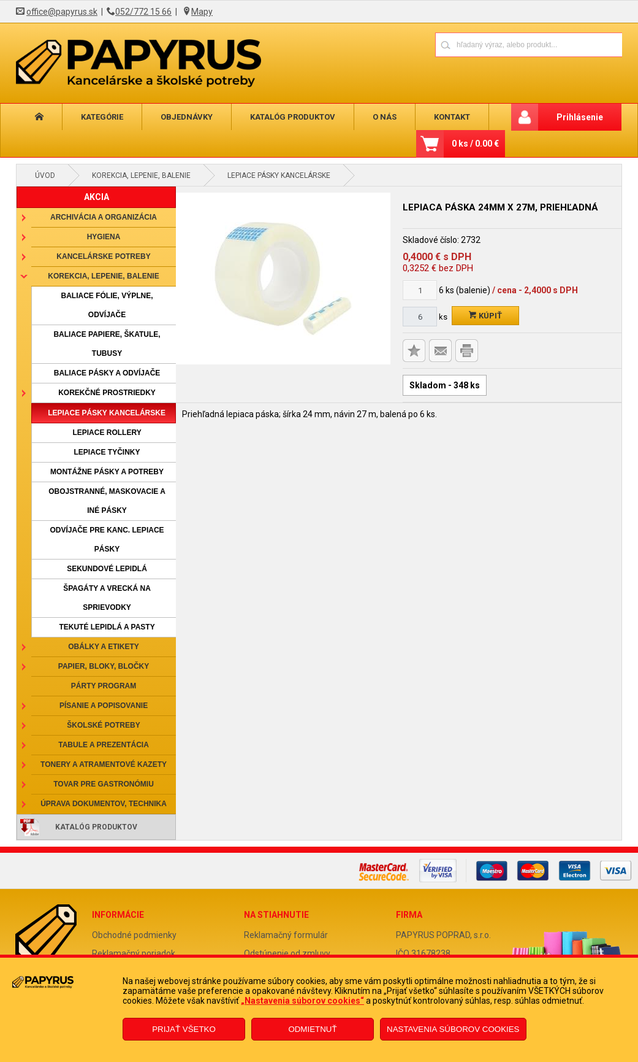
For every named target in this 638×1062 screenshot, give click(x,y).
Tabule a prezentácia (103, 745)
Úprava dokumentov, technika (103, 803)
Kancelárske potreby (103, 256)
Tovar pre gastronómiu (103, 784)
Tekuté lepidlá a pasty (106, 627)
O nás (377, 116)
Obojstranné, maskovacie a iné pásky (106, 501)
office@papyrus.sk (61, 12)
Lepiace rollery (106, 432)
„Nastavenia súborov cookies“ (302, 1001)
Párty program (103, 686)
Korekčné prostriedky (107, 392)
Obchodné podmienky (134, 935)
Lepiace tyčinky (107, 452)
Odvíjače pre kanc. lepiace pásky (107, 539)
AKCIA (96, 197)
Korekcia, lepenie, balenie (141, 175)
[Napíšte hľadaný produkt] (485, 44)
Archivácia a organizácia (103, 217)
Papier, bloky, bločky (103, 666)
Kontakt (443, 116)
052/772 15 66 (143, 12)
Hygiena (104, 237)
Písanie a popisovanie (103, 705)
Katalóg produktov (287, 116)
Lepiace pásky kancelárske (278, 175)
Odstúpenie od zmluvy (287, 953)
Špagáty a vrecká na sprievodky (107, 598)
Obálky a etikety (103, 646)
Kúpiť (485, 315)
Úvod (45, 175)
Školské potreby (103, 725)
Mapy (202, 12)
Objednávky (182, 116)
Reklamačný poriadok (133, 953)
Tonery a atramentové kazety (103, 764)
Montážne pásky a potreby (107, 472)
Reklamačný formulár (286, 935)
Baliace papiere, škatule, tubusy (106, 344)
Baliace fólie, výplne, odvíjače (107, 305)
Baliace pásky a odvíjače (107, 373)
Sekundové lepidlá (107, 568)
